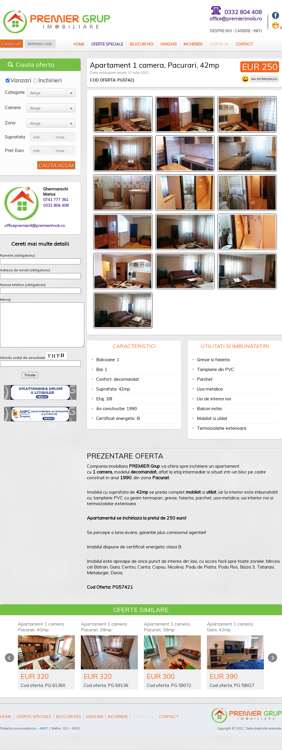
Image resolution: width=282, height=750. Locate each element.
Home (78, 44)
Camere (13, 107)
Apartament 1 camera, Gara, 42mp (230, 626)
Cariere (242, 31)
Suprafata (15, 137)
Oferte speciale (107, 44)
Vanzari (168, 44)
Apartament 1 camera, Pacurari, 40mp (41, 626)
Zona (10, 123)
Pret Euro (14, 150)
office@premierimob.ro (235, 19)
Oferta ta (219, 44)
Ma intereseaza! (264, 79)
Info (258, 31)
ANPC (43, 728)
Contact (244, 44)
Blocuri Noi (141, 44)
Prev (9, 657)
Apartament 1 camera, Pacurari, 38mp (104, 626)
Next (272, 657)
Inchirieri (193, 44)
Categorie (15, 92)
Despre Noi (221, 31)
